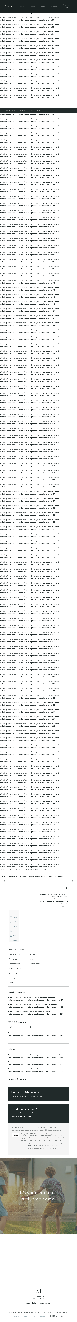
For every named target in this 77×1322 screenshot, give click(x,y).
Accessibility (43, 1316)
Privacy (33, 1316)
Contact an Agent (34, 110)
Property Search (66, 6)
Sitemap (16, 1316)
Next (72, 880)
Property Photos (10, 110)
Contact (54, 6)
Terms (25, 1316)
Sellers (32, 6)
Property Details (22, 110)
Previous (4, 880)
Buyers (22, 6)
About (43, 6)
